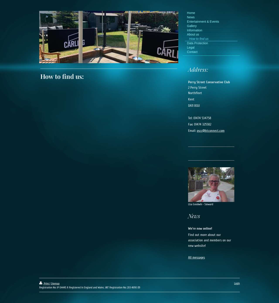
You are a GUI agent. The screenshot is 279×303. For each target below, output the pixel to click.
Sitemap (55, 283)
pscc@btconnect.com (211, 131)
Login (237, 283)
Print (44, 283)
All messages (196, 257)
